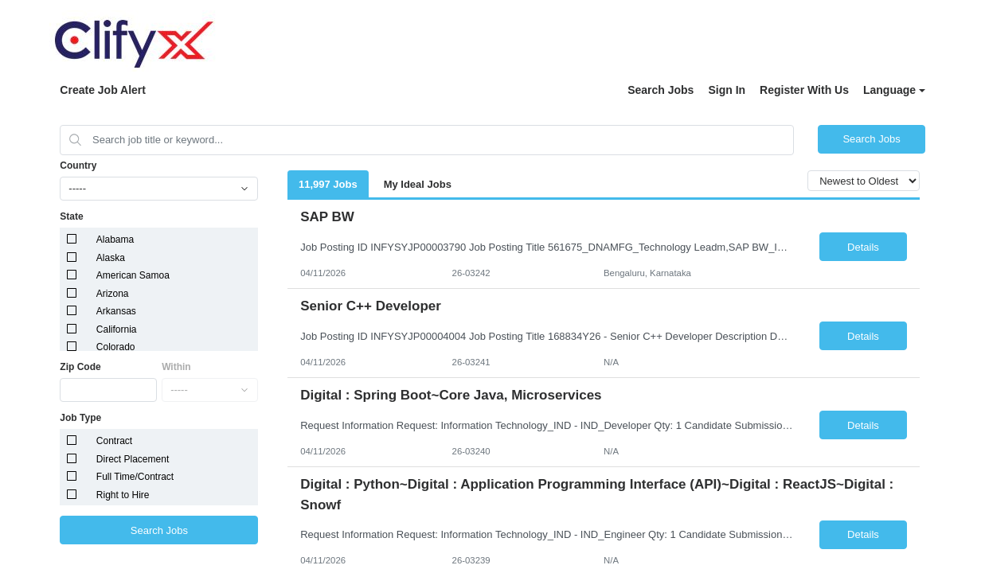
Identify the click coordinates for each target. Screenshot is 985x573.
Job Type (80, 417)
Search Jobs (660, 90)
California (116, 329)
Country (78, 165)
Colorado (115, 347)
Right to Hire (123, 495)
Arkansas (116, 311)
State (71, 216)
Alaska (110, 257)
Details (863, 247)
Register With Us (804, 90)
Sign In (726, 90)
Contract (114, 440)
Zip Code (80, 366)
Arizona (112, 293)
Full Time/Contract (135, 476)
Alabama (115, 239)
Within (176, 366)
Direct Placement (132, 459)
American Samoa (133, 275)
